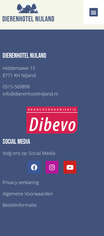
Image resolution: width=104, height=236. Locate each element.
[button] (93, 12)
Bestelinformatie (20, 205)
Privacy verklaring (21, 182)
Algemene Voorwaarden (28, 194)
